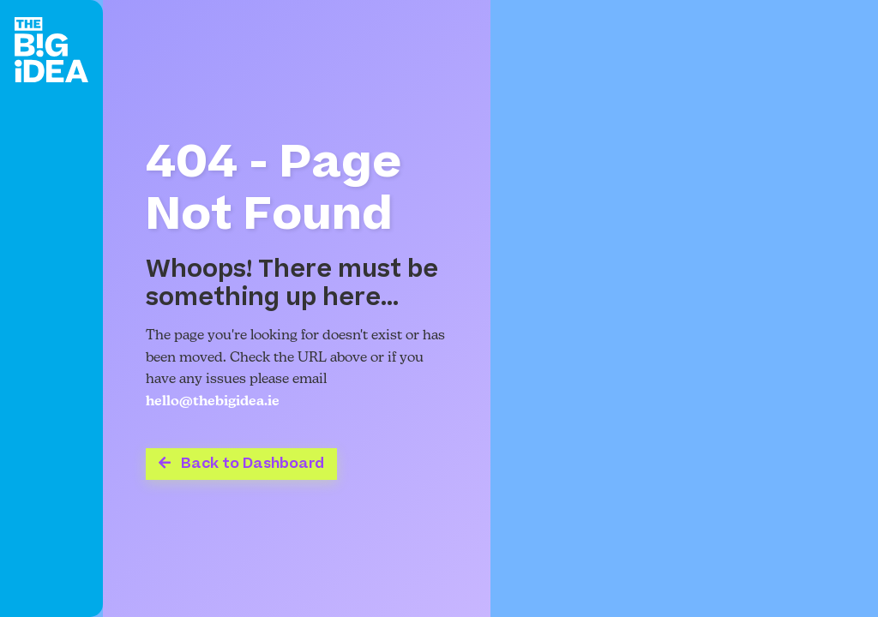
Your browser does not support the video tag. (684, 308)
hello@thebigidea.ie (213, 402)
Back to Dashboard (241, 463)
